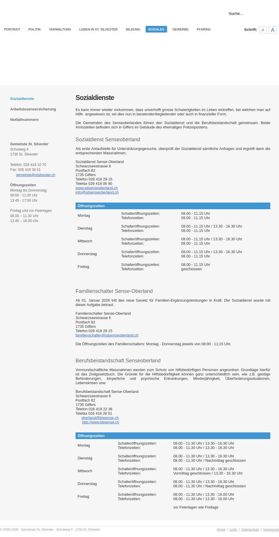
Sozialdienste (22, 98)
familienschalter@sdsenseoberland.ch (107, 335)
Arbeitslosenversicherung (33, 109)
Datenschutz (250, 529)
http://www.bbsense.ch (100, 422)
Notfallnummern (24, 119)
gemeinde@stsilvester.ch (35, 175)
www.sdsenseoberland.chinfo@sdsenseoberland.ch (97, 190)
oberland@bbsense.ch (100, 418)
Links (275, 2)
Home (262, 2)
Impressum (271, 529)
